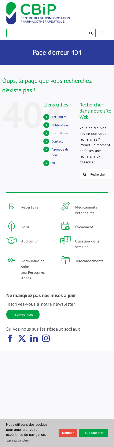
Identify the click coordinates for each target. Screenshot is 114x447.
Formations (60, 133)
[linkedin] (34, 338)
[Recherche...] (96, 174)
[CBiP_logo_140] (38, 3)
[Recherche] (85, 174)
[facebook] (10, 338)
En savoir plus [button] (18, 440)
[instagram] (46, 338)
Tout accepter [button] (93, 433)
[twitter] (22, 338)
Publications (61, 125)
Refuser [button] (68, 433)
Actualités (59, 117)
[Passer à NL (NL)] (62, 163)
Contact (57, 141)
